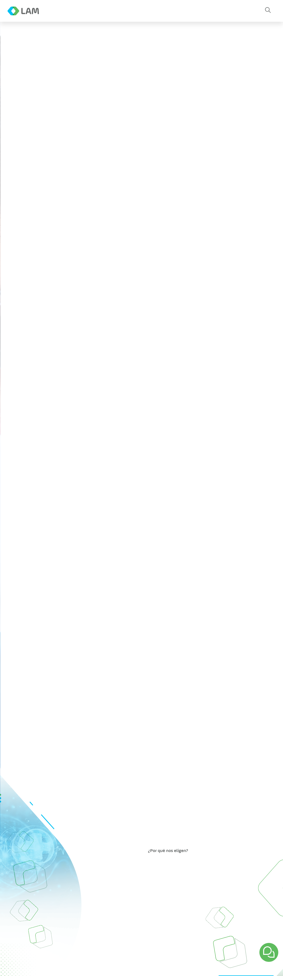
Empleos (181, 11)
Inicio (60, 880)
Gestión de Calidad (182, 900)
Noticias (89, 11)
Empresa (60, 11)
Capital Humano (179, 890)
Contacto (152, 11)
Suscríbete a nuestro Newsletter (210, 952)
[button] (268, 11)
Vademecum (177, 895)
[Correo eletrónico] (135, 951)
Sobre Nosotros (179, 885)
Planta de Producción (127, 880)
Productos (120, 11)
